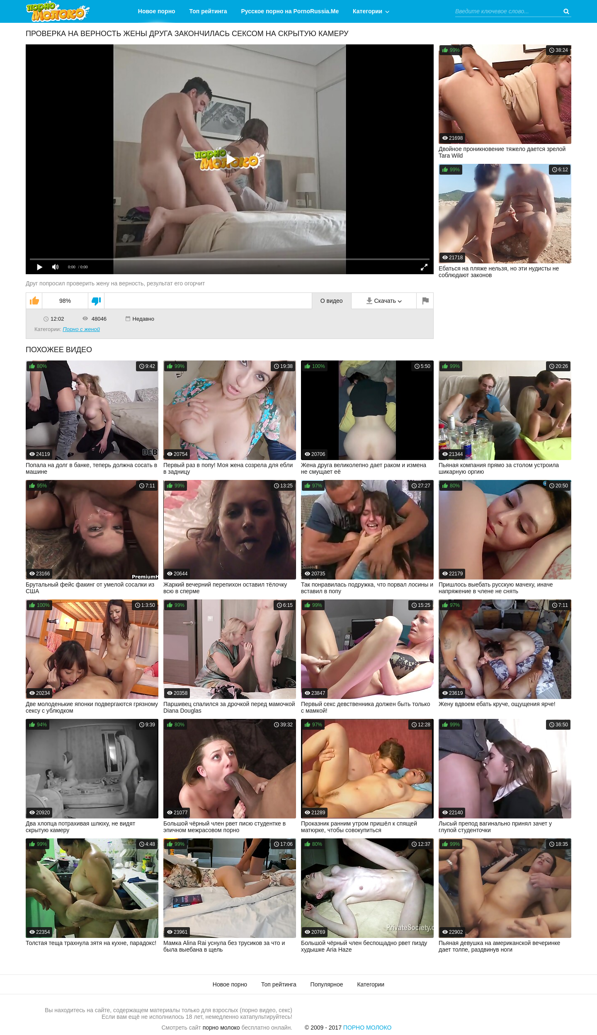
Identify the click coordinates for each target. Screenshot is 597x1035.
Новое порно (156, 11)
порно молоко (221, 1027)
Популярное (327, 984)
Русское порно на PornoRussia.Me (290, 11)
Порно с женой (81, 329)
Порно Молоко (367, 1027)
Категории (367, 11)
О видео (331, 300)
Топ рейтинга (208, 11)
